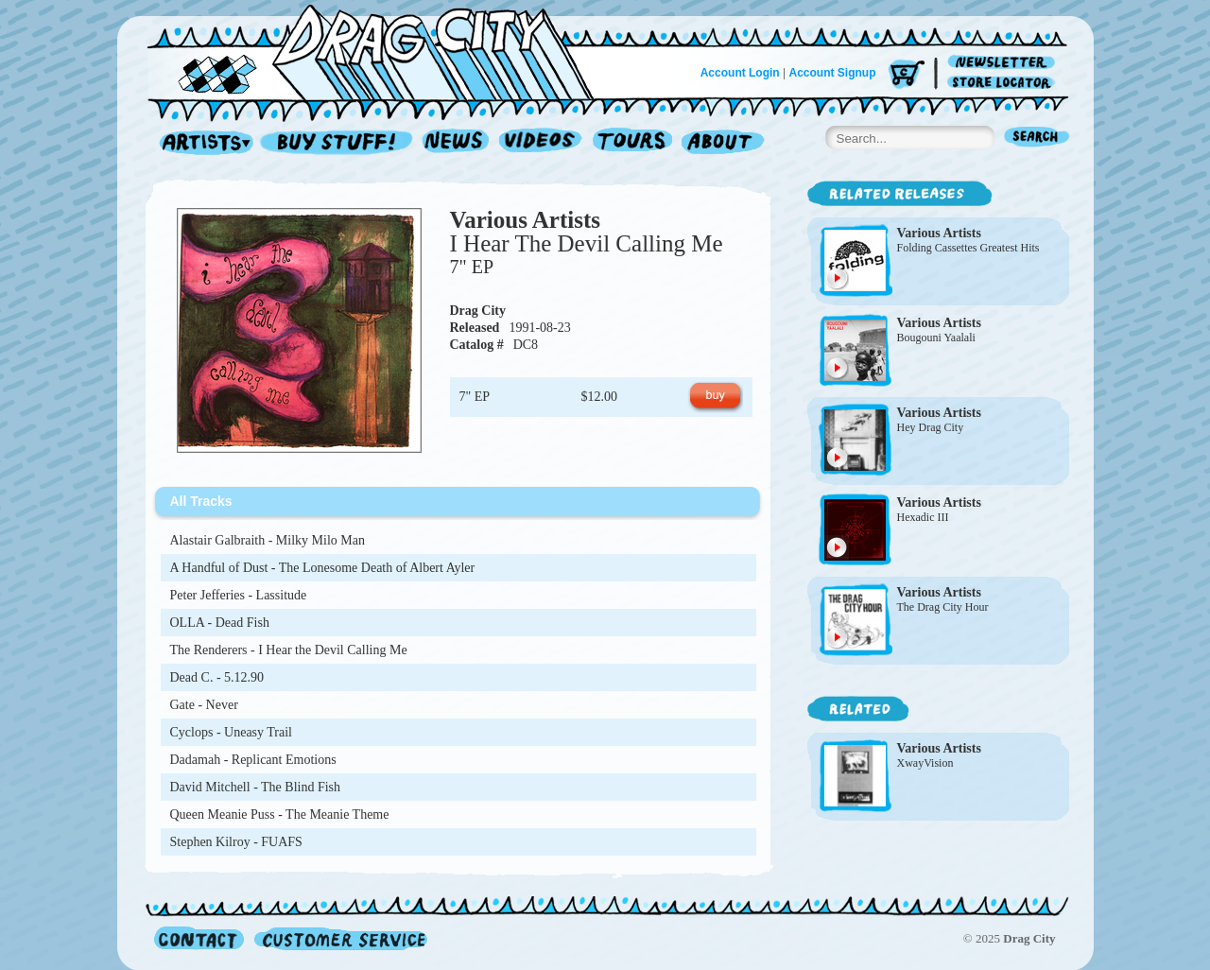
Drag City (478, 310)
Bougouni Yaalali (936, 337)
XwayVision (925, 763)
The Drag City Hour (943, 607)
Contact (199, 938)
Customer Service (339, 938)
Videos (541, 143)
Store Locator (1004, 83)
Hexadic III (923, 517)
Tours (632, 143)
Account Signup (832, 72)
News (456, 143)
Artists (201, 143)
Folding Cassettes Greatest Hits (968, 247)
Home (382, 51)
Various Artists (525, 220)
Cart (906, 75)
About (723, 143)
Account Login (740, 72)
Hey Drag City (930, 427)
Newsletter (1004, 63)
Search (1037, 138)
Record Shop (338, 143)
